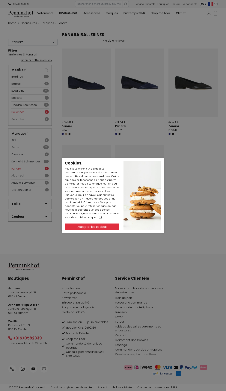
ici (76, 195)
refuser (92, 206)
